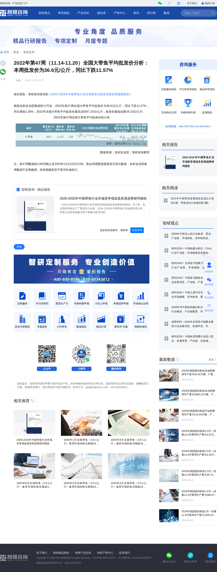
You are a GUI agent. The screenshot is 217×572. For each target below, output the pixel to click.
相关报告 (170, 144)
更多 (211, 359)
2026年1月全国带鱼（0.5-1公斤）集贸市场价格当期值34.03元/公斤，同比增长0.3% (81, 443)
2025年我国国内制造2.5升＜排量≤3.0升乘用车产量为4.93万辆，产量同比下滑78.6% (199, 455)
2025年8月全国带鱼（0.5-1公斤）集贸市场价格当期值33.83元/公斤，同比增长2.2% (128, 443)
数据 (168, 13)
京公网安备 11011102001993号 (134, 557)
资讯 (137, 13)
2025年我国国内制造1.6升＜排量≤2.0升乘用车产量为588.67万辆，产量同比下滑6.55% (199, 495)
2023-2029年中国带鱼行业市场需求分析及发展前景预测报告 (90, 94)
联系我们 (124, 552)
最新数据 (167, 359)
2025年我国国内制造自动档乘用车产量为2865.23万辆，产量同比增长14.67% (199, 394)
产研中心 (121, 13)
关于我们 (192, 3)
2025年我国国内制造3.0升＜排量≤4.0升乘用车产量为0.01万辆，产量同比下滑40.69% (199, 434)
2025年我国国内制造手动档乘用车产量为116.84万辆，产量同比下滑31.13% (198, 414)
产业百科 (85, 13)
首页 (6, 52)
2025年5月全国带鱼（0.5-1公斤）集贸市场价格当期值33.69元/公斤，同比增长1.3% (81, 487)
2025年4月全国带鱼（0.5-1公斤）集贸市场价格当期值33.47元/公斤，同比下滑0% (128, 487)
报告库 (103, 13)
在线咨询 (137, 230)
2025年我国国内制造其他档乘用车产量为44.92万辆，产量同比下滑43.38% (199, 374)
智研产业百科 (83, 552)
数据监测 (29, 52)
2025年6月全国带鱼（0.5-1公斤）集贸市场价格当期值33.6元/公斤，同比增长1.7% (34, 487)
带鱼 (18, 80)
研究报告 (65, 13)
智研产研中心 (105, 552)
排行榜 (153, 13)
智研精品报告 (61, 552)
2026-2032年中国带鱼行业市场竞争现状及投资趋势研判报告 (103, 198)
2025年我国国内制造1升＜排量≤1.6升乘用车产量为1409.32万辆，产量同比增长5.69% (199, 515)
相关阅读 (170, 188)
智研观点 (46, 13)
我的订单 (208, 3)
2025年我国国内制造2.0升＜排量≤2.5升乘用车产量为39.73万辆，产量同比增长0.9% (199, 475)
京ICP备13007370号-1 (104, 557)
